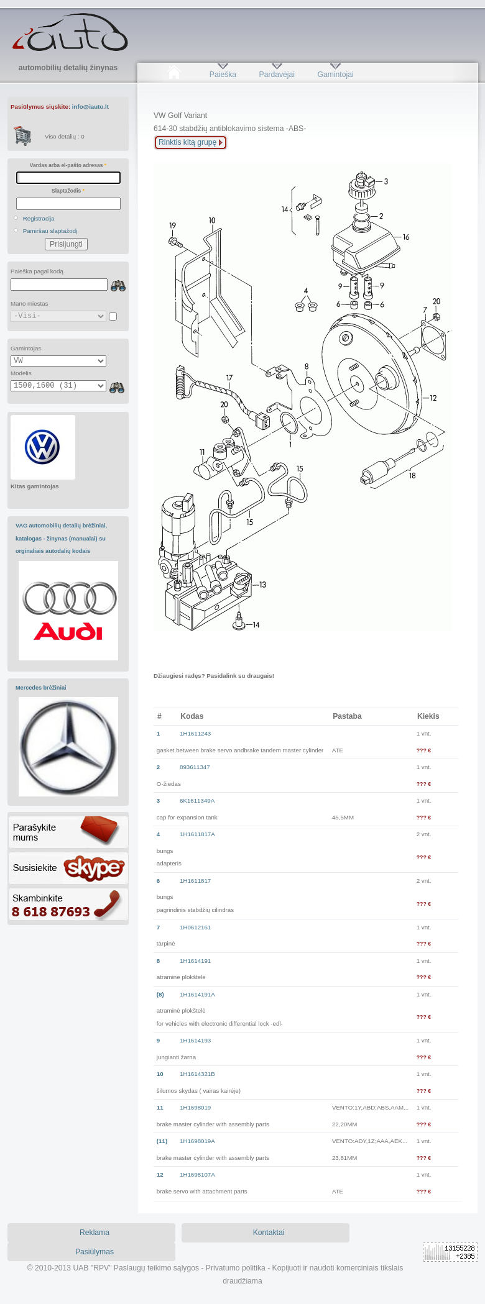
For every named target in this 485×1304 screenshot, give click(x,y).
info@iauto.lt (90, 106)
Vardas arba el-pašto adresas (68, 165)
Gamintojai (335, 74)
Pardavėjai (277, 74)
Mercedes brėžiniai (41, 688)
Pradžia (174, 74)
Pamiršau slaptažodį (50, 230)
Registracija (39, 218)
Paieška (223, 74)
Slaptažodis (68, 191)
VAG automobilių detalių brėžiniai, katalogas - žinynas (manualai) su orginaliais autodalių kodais (61, 538)
